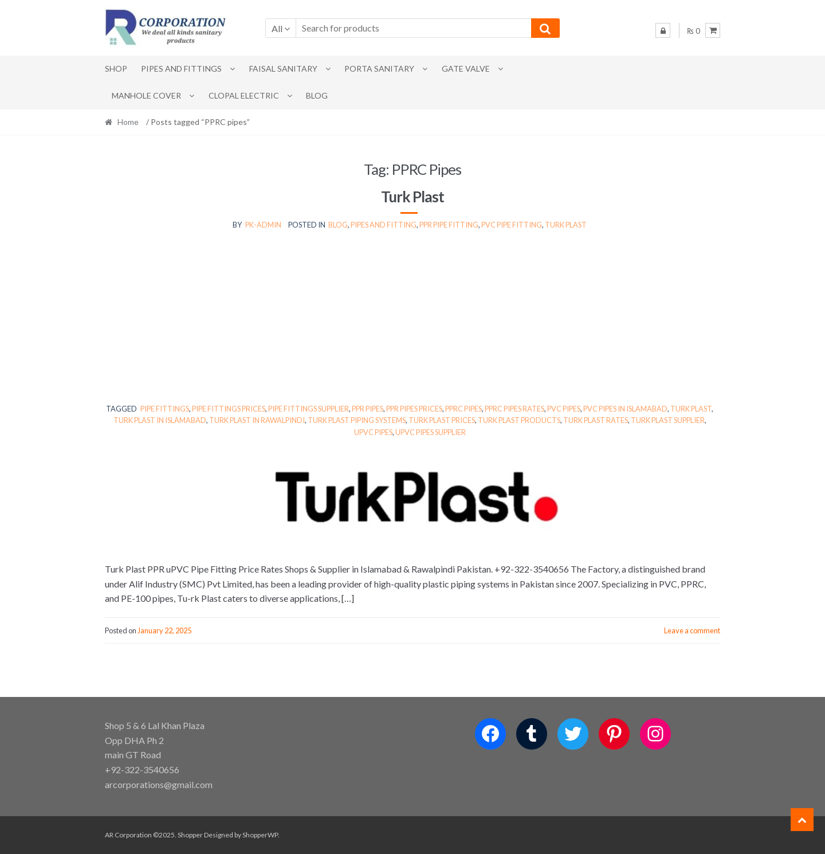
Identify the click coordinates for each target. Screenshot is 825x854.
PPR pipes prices (414, 408)
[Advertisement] (412, 317)
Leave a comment (692, 630)
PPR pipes (367, 408)
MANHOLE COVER (146, 95)
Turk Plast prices (441, 420)
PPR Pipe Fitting (448, 224)
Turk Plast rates (595, 420)
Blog (317, 95)
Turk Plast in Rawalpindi (257, 420)
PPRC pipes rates (514, 408)
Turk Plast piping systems (357, 420)
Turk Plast (412, 196)
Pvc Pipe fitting (511, 224)
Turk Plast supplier (668, 420)
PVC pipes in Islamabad (625, 408)
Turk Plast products (519, 420)
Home (128, 122)
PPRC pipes (463, 408)
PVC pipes (563, 408)
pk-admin (263, 224)
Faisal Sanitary (283, 68)
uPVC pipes (373, 432)
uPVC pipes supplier (430, 432)
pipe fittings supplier (308, 408)
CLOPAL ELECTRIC (244, 95)
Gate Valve (466, 68)
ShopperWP (260, 835)
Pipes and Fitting (384, 224)
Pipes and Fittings (181, 68)
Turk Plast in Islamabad (159, 420)
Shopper (190, 835)
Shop (116, 68)
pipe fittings (164, 408)
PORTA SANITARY (379, 68)
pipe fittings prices (228, 408)
